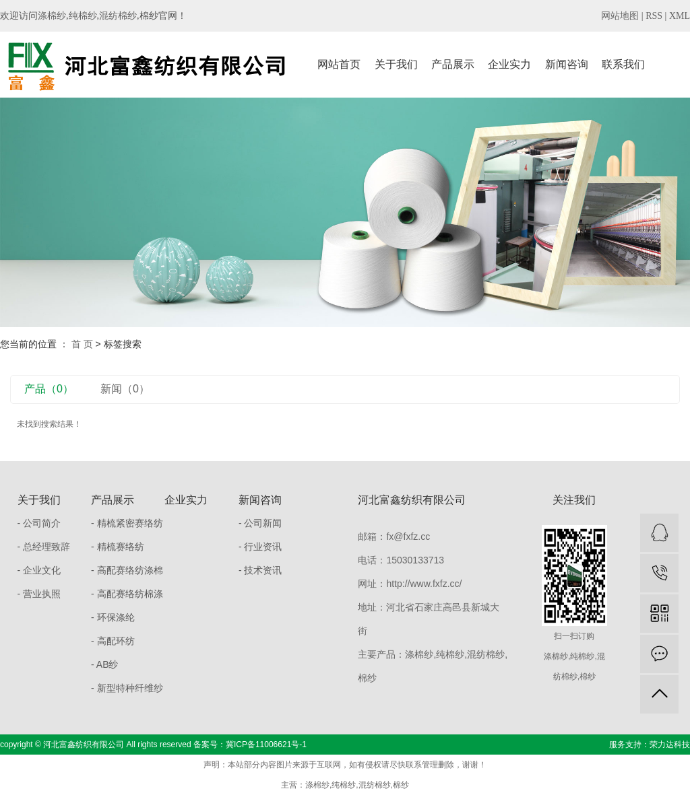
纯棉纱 (83, 16)
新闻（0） (125, 388)
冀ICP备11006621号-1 (266, 744)
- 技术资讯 (260, 570)
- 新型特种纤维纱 (127, 688)
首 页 (82, 344)
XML (679, 16)
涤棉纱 (52, 16)
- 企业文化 (39, 570)
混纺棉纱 (118, 16)
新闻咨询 (566, 64)
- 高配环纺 (113, 640)
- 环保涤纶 (113, 617)
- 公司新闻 (260, 523)
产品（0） (48, 388)
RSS (654, 16)
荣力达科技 (670, 744)
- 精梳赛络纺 (117, 546)
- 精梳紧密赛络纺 (127, 523)
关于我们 (396, 64)
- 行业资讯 (260, 546)
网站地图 (620, 16)
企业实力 (509, 64)
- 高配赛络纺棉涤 (127, 593)
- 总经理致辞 (44, 546)
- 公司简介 (39, 523)
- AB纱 (104, 664)
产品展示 (452, 64)
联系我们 (623, 64)
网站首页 (338, 64)
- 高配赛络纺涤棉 (127, 570)
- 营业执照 (39, 593)
